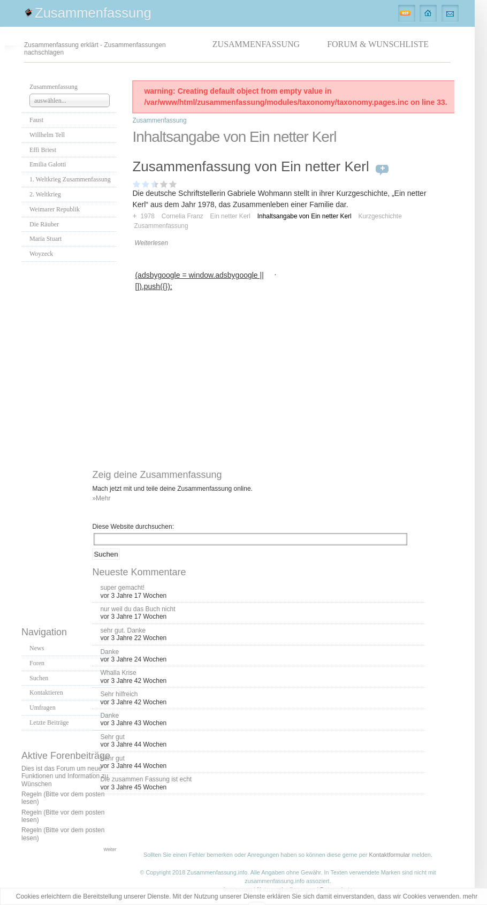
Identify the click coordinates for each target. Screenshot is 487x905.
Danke (109, 652)
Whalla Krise (118, 672)
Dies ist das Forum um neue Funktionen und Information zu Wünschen (64, 776)
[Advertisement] (69, 441)
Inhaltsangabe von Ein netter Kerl (304, 216)
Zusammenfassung (93, 12)
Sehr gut (112, 737)
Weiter (109, 849)
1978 (148, 216)
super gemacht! (122, 587)
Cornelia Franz (182, 216)
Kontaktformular (389, 854)
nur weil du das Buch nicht (137, 609)
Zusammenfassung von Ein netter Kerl (250, 166)
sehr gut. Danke (123, 630)
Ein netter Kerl (230, 216)
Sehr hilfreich (119, 694)
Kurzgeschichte (379, 216)
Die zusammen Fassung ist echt (146, 779)
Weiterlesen (151, 243)
